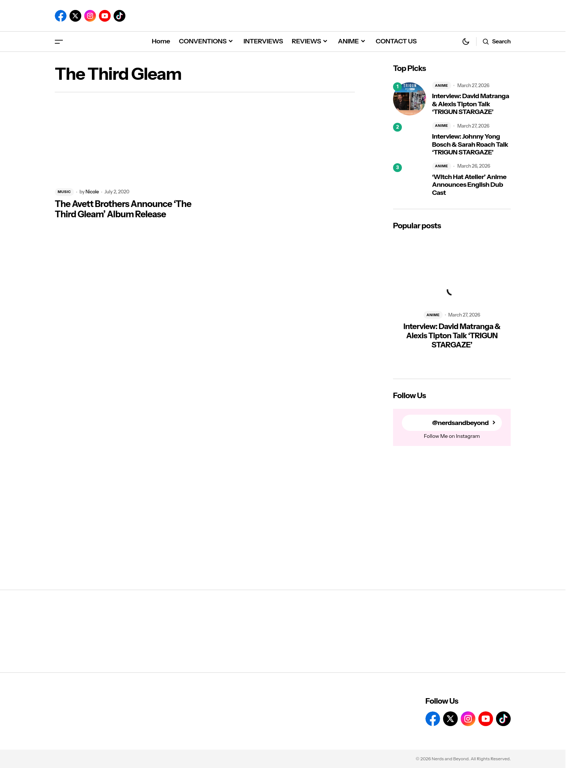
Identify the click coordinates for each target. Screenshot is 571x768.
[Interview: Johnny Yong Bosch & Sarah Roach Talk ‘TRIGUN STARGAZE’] (409, 139)
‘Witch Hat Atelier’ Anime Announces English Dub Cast (469, 185)
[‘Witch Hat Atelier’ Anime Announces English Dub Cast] (409, 179)
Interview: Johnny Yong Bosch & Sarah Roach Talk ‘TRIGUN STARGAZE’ (470, 144)
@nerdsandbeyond (460, 423)
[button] (59, 41)
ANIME (441, 85)
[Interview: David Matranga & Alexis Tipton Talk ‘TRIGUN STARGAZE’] (409, 98)
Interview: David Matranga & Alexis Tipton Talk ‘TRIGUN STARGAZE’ (470, 104)
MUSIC (64, 191)
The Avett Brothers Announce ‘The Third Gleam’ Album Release (123, 209)
